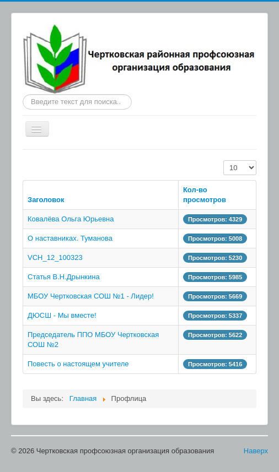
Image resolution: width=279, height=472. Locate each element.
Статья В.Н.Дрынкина (64, 277)
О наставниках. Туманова (70, 238)
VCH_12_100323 (55, 257)
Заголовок (46, 200)
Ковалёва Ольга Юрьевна (71, 219)
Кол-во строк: (223, 160)
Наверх (256, 451)
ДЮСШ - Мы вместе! (62, 315)
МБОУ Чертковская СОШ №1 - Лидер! (91, 296)
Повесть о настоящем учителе (78, 364)
